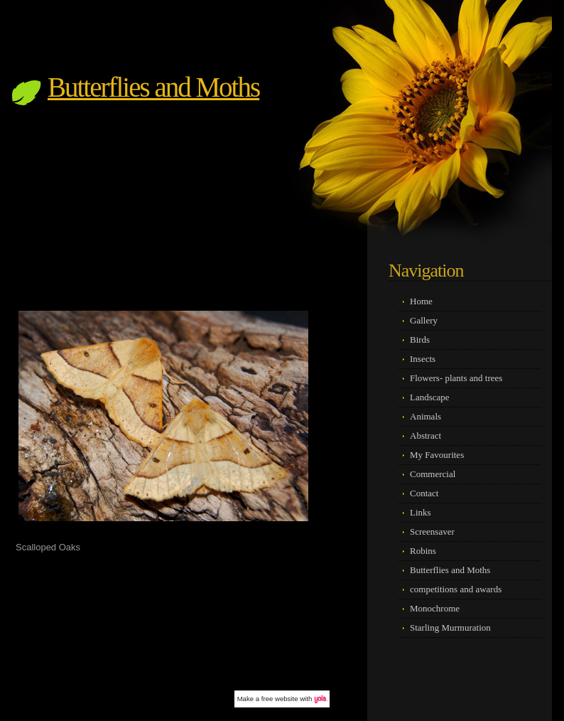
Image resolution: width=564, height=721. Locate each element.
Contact (424, 493)
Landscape (430, 397)
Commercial (432, 474)
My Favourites (437, 454)
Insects (422, 358)
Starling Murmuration (450, 627)
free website (279, 699)
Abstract (425, 435)
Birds (420, 339)
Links (420, 512)
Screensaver (432, 531)
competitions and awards (455, 589)
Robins (423, 550)
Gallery (424, 320)
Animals (425, 416)
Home (421, 301)
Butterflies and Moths (153, 87)
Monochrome (435, 608)
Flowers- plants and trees (456, 378)
